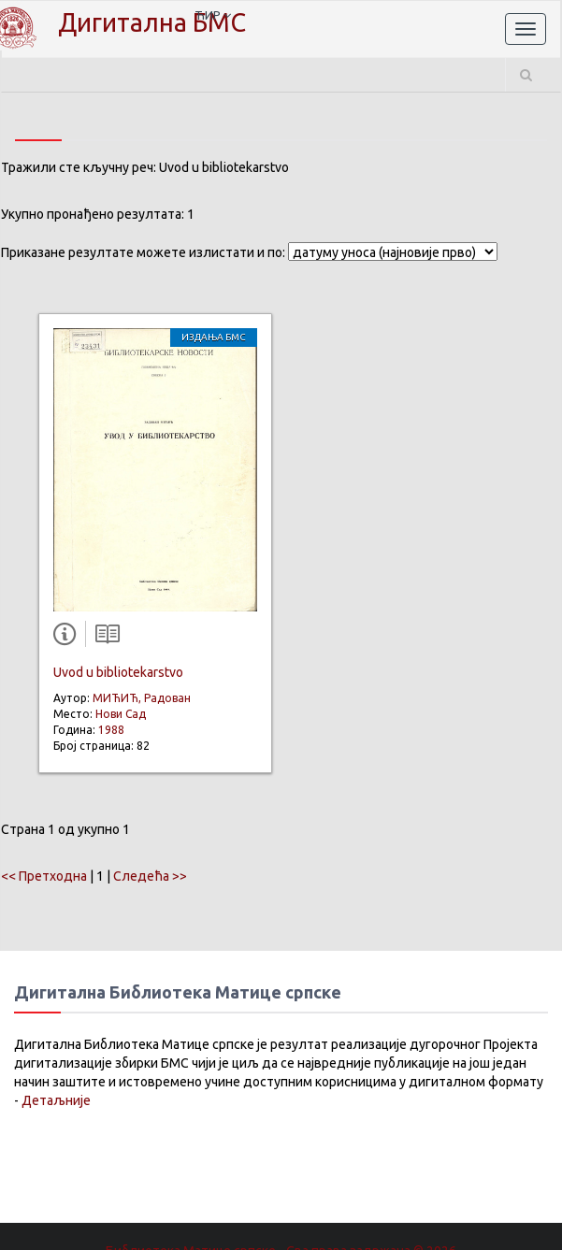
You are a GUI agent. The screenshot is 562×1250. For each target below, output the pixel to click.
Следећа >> (150, 876)
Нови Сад (120, 714)
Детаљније (56, 1100)
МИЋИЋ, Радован (142, 698)
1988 (111, 730)
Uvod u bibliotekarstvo (118, 672)
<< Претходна (44, 876)
